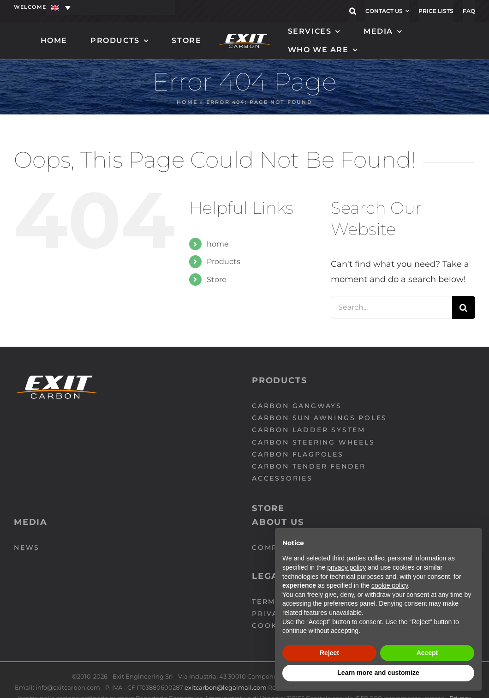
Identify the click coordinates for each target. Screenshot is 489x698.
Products (223, 261)
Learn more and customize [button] (378, 672)
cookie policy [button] (389, 585)
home (218, 244)
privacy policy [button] (346, 567)
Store (217, 279)
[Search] (463, 307)
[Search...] (391, 307)
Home (187, 102)
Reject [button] (329, 652)
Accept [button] (427, 652)
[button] (352, 11)
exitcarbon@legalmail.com (226, 687)
